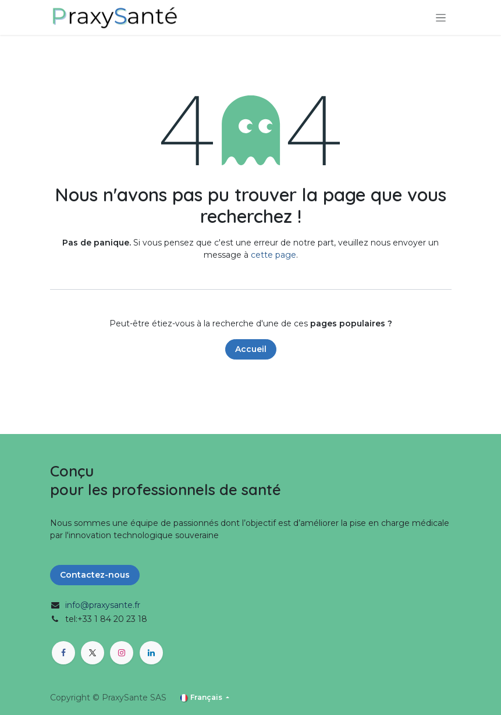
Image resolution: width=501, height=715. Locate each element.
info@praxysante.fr (102, 605)
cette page (273, 255)
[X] (92, 652)
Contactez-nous (95, 575)
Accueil (251, 349)
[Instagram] (121, 652)
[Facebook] (63, 652)
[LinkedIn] (151, 652)
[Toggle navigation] (441, 17)
